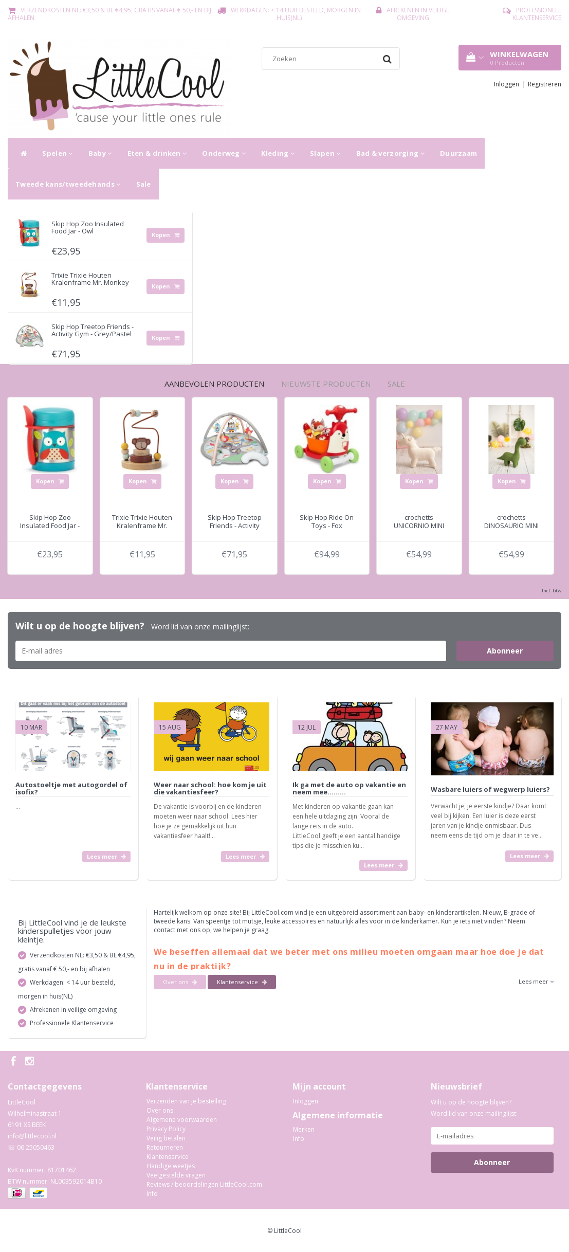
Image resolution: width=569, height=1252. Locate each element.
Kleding (278, 153)
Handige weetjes (170, 1166)
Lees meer (106, 856)
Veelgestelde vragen (176, 1175)
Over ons (180, 982)
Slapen (325, 153)
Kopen (165, 235)
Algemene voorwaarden (181, 1119)
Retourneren (164, 1147)
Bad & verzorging (390, 153)
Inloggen (506, 84)
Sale (143, 184)
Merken (304, 1129)
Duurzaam (458, 153)
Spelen (57, 153)
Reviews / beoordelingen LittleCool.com (204, 1184)
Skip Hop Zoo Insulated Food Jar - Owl (87, 227)
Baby (100, 153)
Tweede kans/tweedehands (68, 184)
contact (165, 930)
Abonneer (505, 651)
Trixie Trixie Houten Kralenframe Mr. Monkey (90, 278)
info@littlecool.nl (32, 1136)
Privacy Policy (166, 1128)
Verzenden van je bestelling (186, 1101)
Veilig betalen (166, 1138)
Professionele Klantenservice (536, 14)
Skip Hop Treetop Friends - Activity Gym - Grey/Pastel (92, 330)
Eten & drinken (157, 153)
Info (152, 1193)
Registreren (544, 84)
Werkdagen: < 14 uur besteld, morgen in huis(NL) (296, 14)
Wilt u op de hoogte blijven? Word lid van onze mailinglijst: (474, 1108)
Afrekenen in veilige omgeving (418, 14)
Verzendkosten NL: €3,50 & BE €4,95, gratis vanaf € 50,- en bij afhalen (109, 14)
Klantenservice (242, 982)
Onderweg (224, 153)
